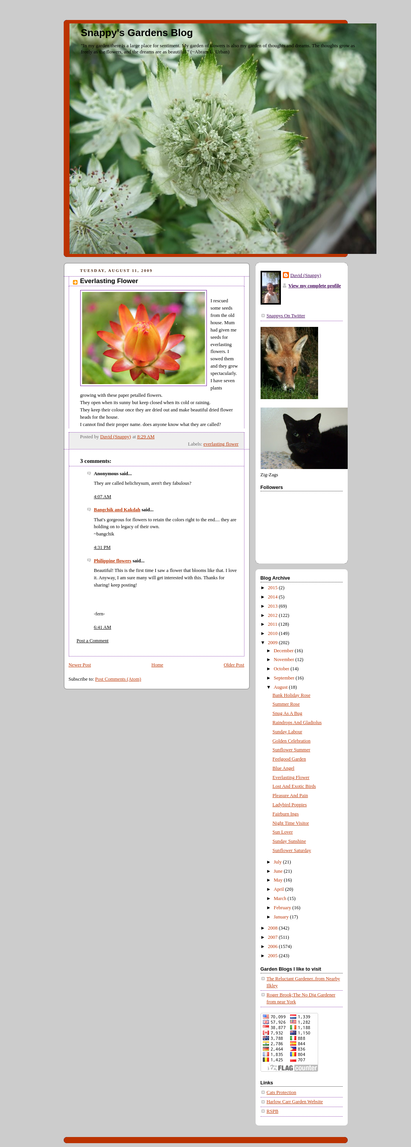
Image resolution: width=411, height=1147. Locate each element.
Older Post (234, 665)
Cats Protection (281, 1092)
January (282, 917)
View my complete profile (315, 285)
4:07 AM (102, 496)
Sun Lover (282, 832)
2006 (273, 946)
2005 (273, 955)
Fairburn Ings (285, 814)
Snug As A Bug (287, 713)
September (284, 678)
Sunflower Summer (291, 750)
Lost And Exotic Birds (294, 786)
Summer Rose (286, 704)
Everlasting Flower (290, 777)
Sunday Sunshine (289, 841)
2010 (273, 633)
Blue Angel (283, 768)
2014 (273, 597)
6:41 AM (102, 627)
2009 (273, 642)
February (283, 907)
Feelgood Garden (289, 759)
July (278, 862)
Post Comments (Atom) (118, 679)
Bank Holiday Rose (291, 695)
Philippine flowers (113, 561)
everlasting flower (220, 444)
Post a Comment (93, 640)
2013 (273, 606)
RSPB (273, 1111)
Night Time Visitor (290, 823)
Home (157, 665)
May (279, 880)
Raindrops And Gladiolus (297, 722)
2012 (273, 615)
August (281, 687)
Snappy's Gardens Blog (137, 32)
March (280, 898)
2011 (273, 624)
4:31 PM (102, 547)
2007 (273, 937)
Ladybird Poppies (289, 804)
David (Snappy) (306, 275)
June (279, 871)
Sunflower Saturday (291, 850)
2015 (273, 587)
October (282, 668)
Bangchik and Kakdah (117, 509)
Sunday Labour (287, 731)
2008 (273, 928)
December (284, 650)
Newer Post (80, 665)
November (284, 659)
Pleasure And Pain (290, 795)
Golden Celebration (291, 741)
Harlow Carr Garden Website (295, 1101)
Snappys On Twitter (286, 315)
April (279, 889)
